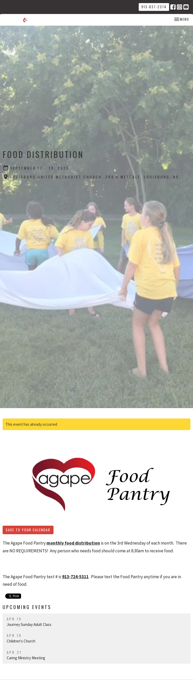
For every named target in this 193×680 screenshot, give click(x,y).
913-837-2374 (154, 6)
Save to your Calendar (28, 529)
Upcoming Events (27, 607)
